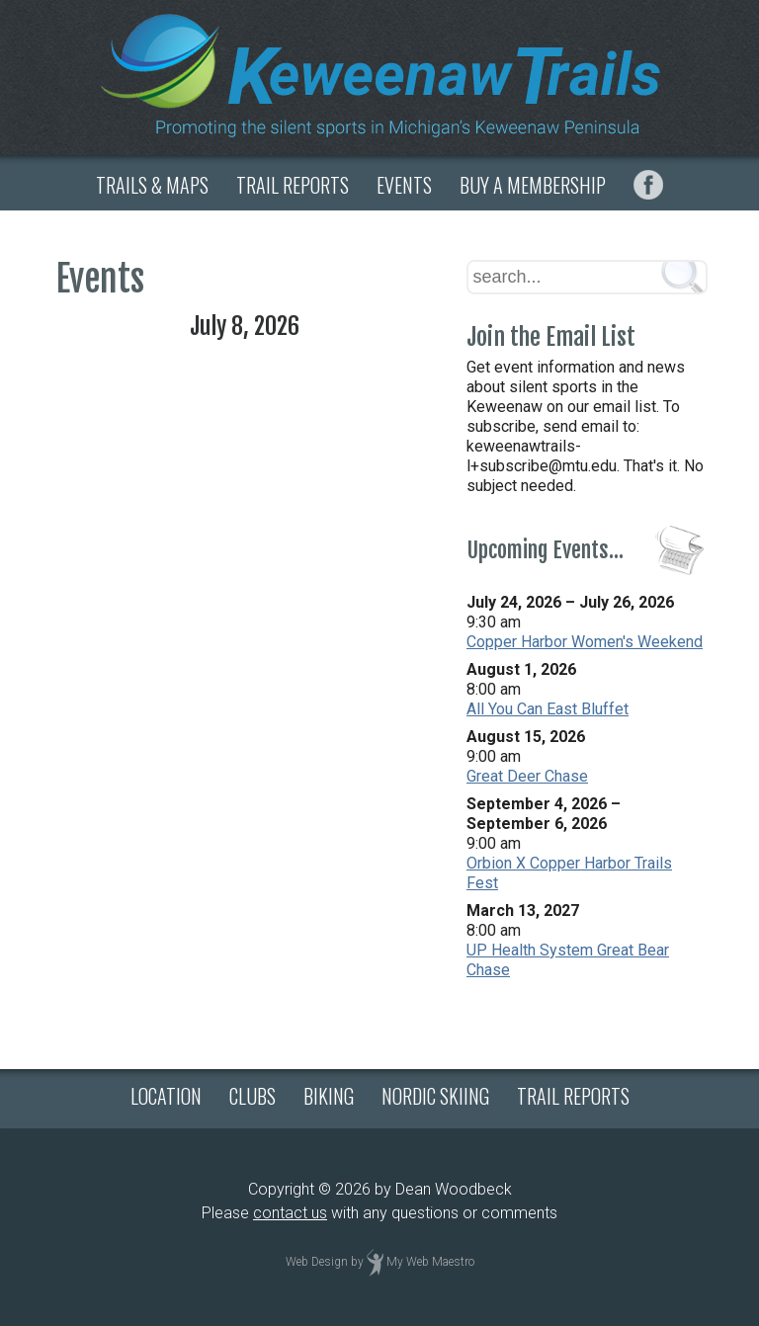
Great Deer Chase (527, 776)
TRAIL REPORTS (292, 185)
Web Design (317, 1263)
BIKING (328, 1096)
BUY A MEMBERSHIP (533, 185)
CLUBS (252, 1096)
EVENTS (404, 185)
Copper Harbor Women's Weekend (584, 641)
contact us (290, 1212)
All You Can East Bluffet (547, 709)
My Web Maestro (430, 1263)
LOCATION (166, 1096)
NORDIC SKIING (435, 1096)
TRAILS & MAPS (152, 185)
